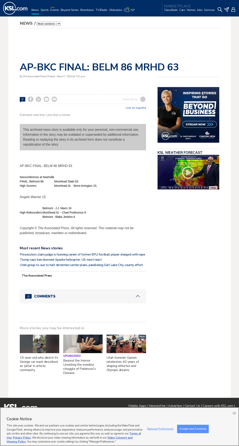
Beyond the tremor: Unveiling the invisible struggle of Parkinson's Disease (79, 366)
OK (234, 412)
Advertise (175, 406)
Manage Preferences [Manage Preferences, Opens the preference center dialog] (160, 429)
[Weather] (130, 11)
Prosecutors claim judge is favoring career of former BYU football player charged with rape (82, 254)
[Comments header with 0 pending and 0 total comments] (83, 296)
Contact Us (192, 406)
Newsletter (157, 406)
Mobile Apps (137, 406)
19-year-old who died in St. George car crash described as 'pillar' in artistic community (39, 363)
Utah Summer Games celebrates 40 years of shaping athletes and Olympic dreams (123, 363)
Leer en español (136, 107)
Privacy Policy (22, 438)
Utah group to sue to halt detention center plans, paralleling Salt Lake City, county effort (81, 265)
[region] (119, 426)
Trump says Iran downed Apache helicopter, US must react (61, 259)
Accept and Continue (192, 429)
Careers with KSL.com (218, 406)
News (27, 23)
